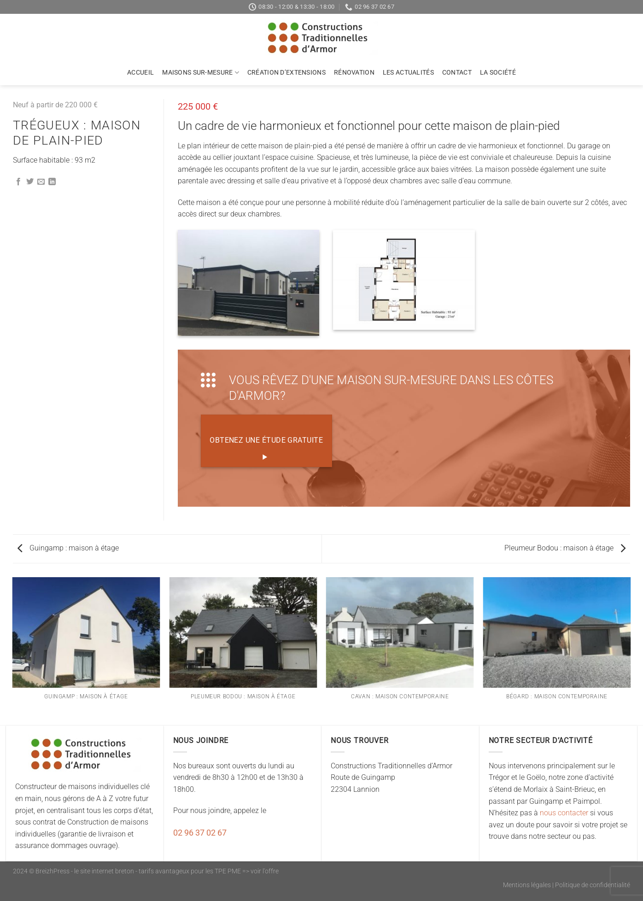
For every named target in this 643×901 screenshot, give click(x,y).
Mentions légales (527, 885)
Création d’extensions (286, 72)
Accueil (140, 72)
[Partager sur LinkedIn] (52, 182)
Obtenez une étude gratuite (266, 449)
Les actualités (408, 72)
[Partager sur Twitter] (30, 182)
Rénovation (354, 72)
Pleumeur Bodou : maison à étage (564, 548)
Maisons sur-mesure (200, 72)
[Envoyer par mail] (41, 182)
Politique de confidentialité (592, 885)
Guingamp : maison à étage (68, 548)
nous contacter (564, 812)
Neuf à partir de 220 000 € (55, 104)
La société (498, 72)
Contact (457, 72)
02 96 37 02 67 (200, 832)
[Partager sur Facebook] (18, 182)
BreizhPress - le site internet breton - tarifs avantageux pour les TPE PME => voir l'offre (157, 871)
